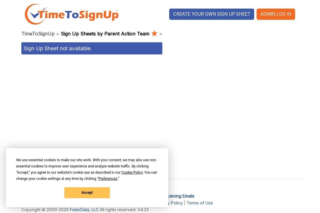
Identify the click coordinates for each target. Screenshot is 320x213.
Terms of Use (200, 202)
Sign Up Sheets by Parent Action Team (110, 34)
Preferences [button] (107, 179)
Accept (87, 193)
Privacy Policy (169, 202)
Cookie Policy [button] (132, 172)
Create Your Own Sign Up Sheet (211, 14)
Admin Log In (275, 14)
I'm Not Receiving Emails (170, 196)
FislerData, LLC (84, 209)
